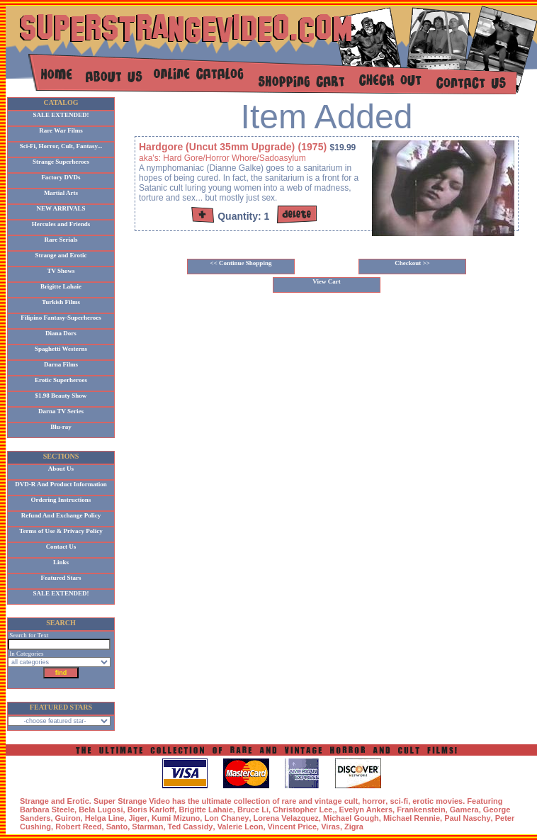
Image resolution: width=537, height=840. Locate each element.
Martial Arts (61, 192)
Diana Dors (61, 333)
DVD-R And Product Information (61, 484)
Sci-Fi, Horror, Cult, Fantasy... (61, 146)
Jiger (137, 818)
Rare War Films (61, 130)
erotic (423, 801)
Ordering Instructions (61, 499)
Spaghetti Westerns (61, 348)
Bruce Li (252, 809)
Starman (147, 826)
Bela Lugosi (101, 809)
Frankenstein (421, 809)
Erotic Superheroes (61, 379)
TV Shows (60, 270)
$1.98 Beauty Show (61, 395)
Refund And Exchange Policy (61, 515)
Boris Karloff (151, 809)
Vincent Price (292, 826)
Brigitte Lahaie (60, 286)
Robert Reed (78, 826)
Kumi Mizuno (176, 818)
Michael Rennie (411, 818)
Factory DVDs (60, 177)
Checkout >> (412, 263)
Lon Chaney (226, 818)
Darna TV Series (61, 411)
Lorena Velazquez (286, 818)
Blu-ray (61, 426)
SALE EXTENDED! (61, 114)
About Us (61, 468)
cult (351, 801)
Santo (117, 826)
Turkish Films (61, 302)
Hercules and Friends (61, 224)
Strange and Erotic (61, 255)
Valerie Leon (240, 826)
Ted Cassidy (190, 826)
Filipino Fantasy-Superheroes (61, 317)
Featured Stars (60, 577)
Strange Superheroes (61, 161)
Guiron (68, 818)
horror (373, 801)
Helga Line (105, 818)
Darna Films (61, 364)
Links (61, 562)
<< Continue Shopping (241, 263)
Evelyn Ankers (365, 809)
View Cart (326, 281)
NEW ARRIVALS (61, 208)
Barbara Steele (47, 809)
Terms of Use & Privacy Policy (60, 530)
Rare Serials (60, 239)
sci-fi (399, 801)
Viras (330, 826)
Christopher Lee (302, 809)
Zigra (353, 826)
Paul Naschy (467, 818)
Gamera (464, 809)
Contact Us (61, 546)
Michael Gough (351, 818)
